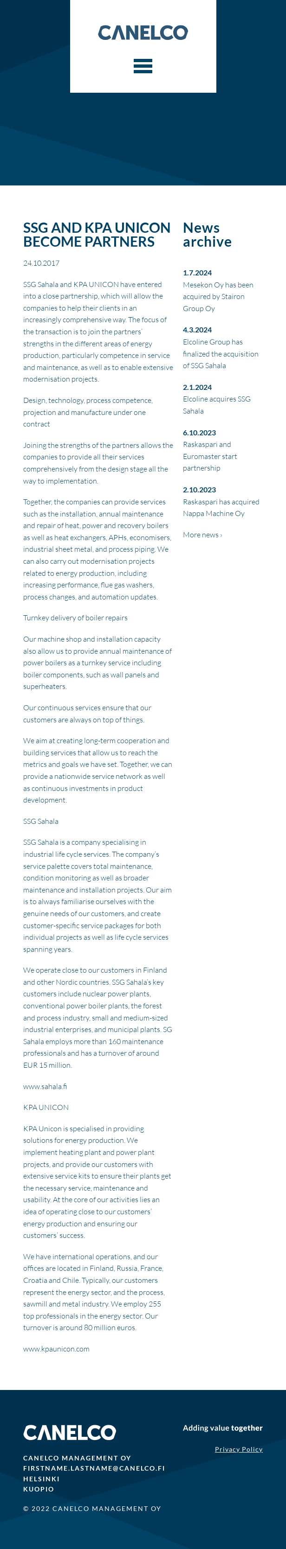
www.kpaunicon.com (56, 1348)
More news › (202, 534)
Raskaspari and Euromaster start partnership (210, 456)
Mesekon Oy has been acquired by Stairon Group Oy (218, 296)
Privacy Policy (239, 1449)
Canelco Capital (143, 32)
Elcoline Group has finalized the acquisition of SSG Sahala (221, 353)
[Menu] (143, 66)
